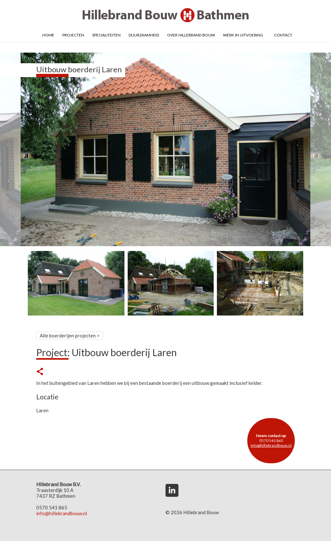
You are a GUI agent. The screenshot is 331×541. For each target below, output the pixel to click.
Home (48, 34)
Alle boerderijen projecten (68, 335)
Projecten (73, 34)
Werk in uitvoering (243, 34)
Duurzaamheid (144, 34)
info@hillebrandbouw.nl (271, 445)
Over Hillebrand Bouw (191, 34)
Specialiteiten (106, 34)
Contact (283, 34)
